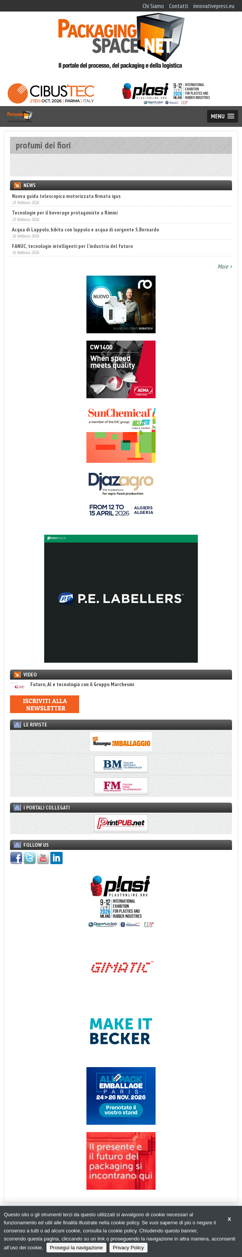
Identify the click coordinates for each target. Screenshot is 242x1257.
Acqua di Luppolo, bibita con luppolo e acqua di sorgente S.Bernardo (85, 229)
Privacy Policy (128, 1247)
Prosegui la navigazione (76, 1247)
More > (224, 266)
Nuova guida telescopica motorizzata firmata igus (66, 196)
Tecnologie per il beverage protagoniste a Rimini (65, 213)
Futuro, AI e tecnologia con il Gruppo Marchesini (72, 684)
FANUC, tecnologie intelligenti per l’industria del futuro (72, 246)
